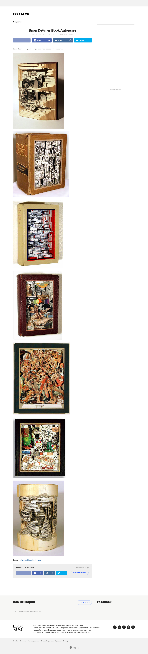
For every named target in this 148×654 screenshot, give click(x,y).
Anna (50, 35)
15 (33, 35)
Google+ (128, 627)
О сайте (15, 641)
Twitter (124, 627)
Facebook (115, 627)
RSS (133, 627)
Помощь (65, 641)
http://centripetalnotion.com (30, 560)
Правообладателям (47, 641)
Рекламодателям (33, 641)
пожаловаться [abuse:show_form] (82, 568)
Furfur (74, 647)
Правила (58, 641)
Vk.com (119, 627)
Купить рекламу (115, 89)
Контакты (23, 641)
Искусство (17, 22)
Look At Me (21, 14)
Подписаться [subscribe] (84, 603)
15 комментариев (79, 573)
